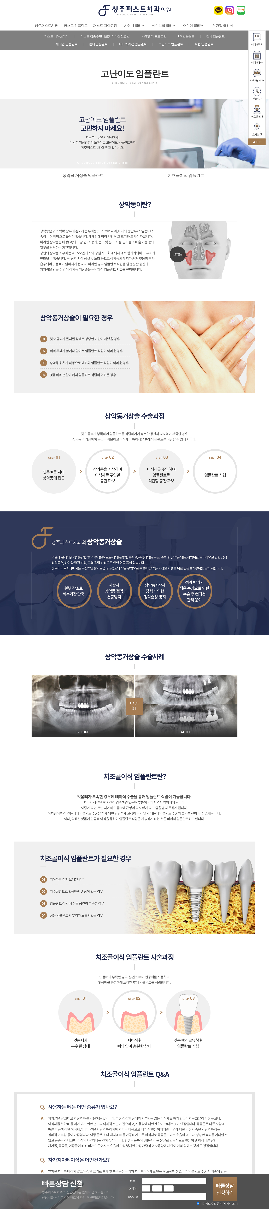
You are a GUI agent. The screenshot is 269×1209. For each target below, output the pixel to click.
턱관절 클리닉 (222, 25)
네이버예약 (257, 58)
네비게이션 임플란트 (133, 44)
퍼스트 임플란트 (76, 25)
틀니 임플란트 (98, 44)
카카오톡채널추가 (257, 75)
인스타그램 (229, 10)
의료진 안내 (257, 111)
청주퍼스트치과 (46, 25)
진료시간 (257, 93)
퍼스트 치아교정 (105, 25)
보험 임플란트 (204, 44)
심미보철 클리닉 (164, 25)
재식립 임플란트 (66, 44)
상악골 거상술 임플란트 (83, 175)
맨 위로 (257, 141)
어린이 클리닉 (193, 25)
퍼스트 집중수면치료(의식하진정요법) (105, 36)
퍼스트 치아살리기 (56, 36)
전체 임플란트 (215, 36)
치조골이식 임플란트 (186, 175)
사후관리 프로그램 (154, 36)
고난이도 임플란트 (171, 44)
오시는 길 (257, 129)
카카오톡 (218, 10)
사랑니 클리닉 (134, 25)
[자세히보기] (230, 1203)
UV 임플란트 (186, 36)
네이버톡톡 (257, 40)
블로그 (241, 10)
